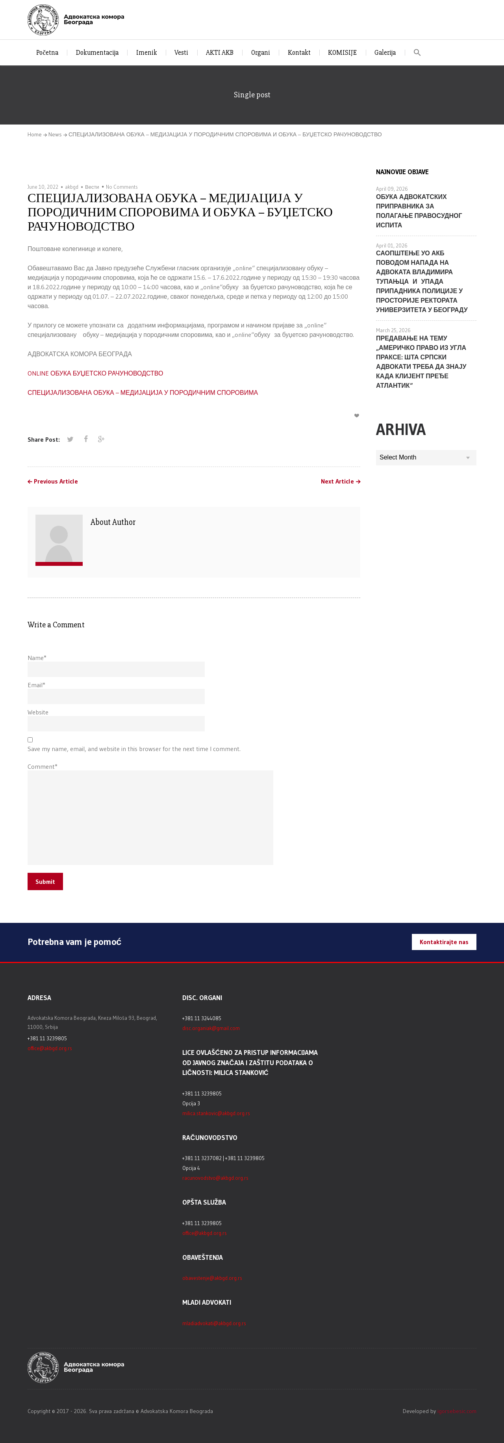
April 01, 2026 (392, 245)
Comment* (42, 766)
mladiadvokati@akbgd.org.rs (214, 1323)
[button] (417, 52)
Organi (260, 52)
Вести (92, 187)
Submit (45, 881)
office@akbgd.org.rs (50, 1048)
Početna (47, 52)
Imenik (146, 52)
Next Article (337, 481)
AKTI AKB (219, 52)
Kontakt (299, 52)
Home (35, 134)
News (55, 134)
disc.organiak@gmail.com (211, 1028)
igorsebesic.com (456, 1411)
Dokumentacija (97, 52)
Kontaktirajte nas (444, 942)
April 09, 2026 (392, 189)
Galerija (385, 52)
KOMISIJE (342, 52)
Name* (37, 658)
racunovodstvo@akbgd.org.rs (215, 1178)
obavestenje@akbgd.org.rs (212, 1278)
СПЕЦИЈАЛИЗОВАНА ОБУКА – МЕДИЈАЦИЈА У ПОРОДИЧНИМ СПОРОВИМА (143, 392)
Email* (36, 685)
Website (38, 712)
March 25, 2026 (393, 330)
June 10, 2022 (43, 187)
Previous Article (56, 481)
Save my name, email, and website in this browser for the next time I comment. (134, 749)
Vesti (181, 52)
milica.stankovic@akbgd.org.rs (216, 1113)
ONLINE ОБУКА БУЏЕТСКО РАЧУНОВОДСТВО (95, 373)
